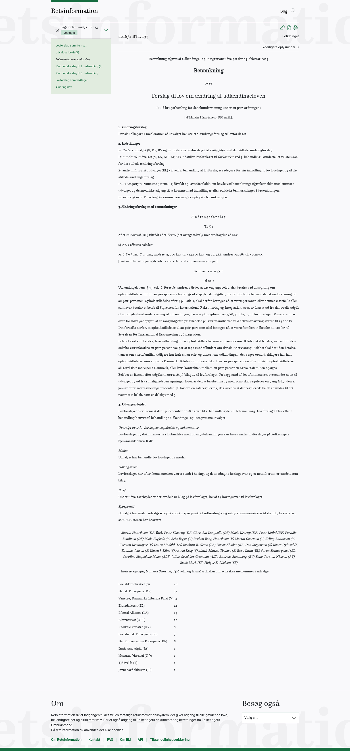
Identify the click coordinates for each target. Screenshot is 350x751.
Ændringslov (64, 87)
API (140, 740)
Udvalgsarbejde (67, 52)
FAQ (110, 740)
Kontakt (94, 740)
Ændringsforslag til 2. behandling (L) (79, 66)
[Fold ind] (106, 30)
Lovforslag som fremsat (71, 45)
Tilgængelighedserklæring (170, 740)
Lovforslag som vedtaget (72, 80)
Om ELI (125, 740)
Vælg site (251, 718)
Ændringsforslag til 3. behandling (77, 73)
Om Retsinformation (66, 740)
